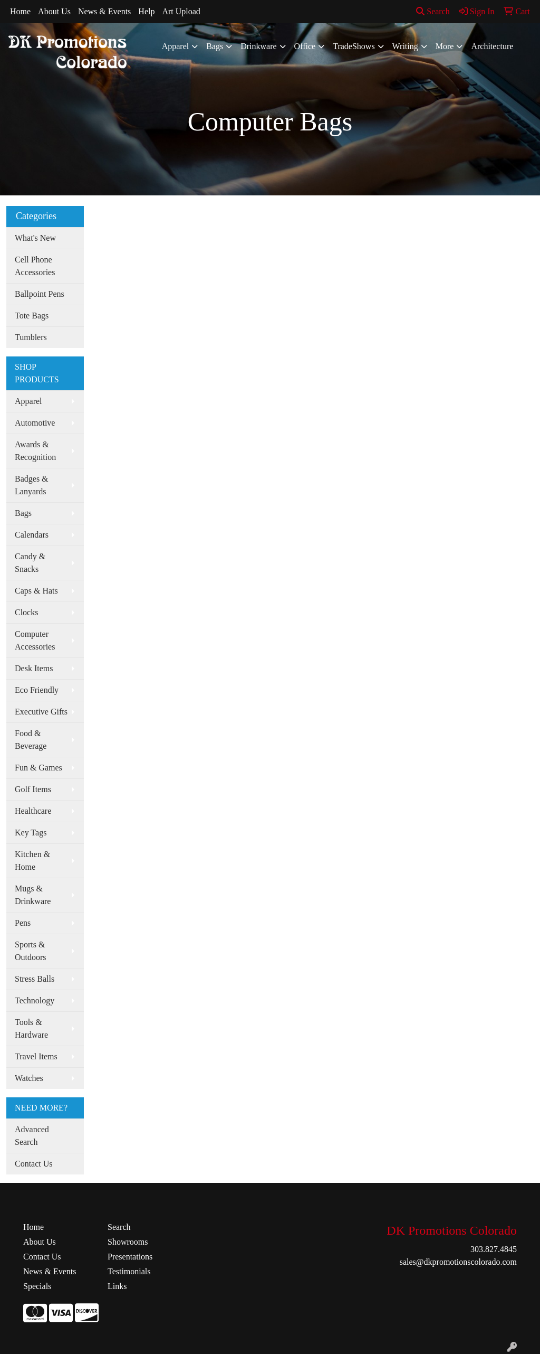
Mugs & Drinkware (33, 895)
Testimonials (129, 1271)
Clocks (26, 612)
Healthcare (33, 810)
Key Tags (30, 832)
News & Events (104, 11)
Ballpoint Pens (39, 293)
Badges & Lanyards (32, 485)
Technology (34, 1000)
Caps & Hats (36, 590)
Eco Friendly (37, 689)
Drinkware (258, 46)
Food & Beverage (30, 739)
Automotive (35, 422)
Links (117, 1286)
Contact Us (34, 1163)
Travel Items (36, 1056)
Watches (29, 1078)
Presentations (130, 1256)
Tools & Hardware (31, 1028)
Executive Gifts (41, 711)
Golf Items (33, 789)
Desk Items (34, 668)
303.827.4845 (493, 1249)
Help (146, 11)
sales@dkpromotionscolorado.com (458, 1261)
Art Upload (181, 11)
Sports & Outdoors (30, 951)
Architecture (492, 46)
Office (305, 46)
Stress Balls (34, 978)
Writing (405, 46)
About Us (54, 11)
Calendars (32, 534)
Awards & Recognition (35, 451)
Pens (23, 922)
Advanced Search (32, 1135)
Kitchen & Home (32, 860)
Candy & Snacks (30, 562)
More (445, 46)
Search (433, 11)
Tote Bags (32, 315)
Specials (37, 1286)
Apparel (175, 46)
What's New (35, 237)
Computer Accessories (35, 640)
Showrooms (128, 1241)
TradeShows (353, 46)
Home (20, 11)
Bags (214, 46)
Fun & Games (38, 767)
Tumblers (31, 337)
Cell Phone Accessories (35, 266)
